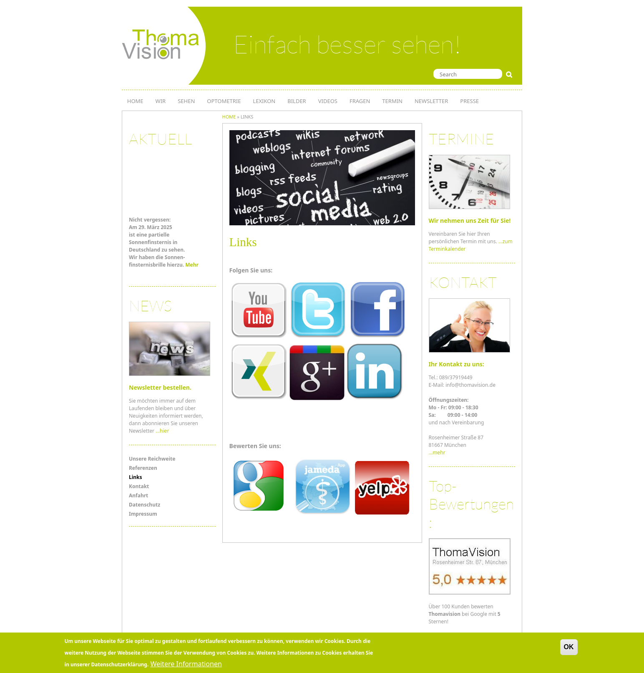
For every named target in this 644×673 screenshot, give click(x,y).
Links (135, 477)
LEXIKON (264, 101)
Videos (327, 101)
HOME (135, 101)
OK (569, 648)
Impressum (143, 513)
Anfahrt (138, 495)
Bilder (296, 101)
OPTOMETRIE (224, 101)
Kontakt (139, 486)
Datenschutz (144, 504)
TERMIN (392, 101)
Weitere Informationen (185, 665)
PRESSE (469, 101)
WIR (161, 101)
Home (229, 116)
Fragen (360, 101)
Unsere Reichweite (152, 458)
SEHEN (186, 101)
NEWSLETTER (431, 101)
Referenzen (143, 467)
